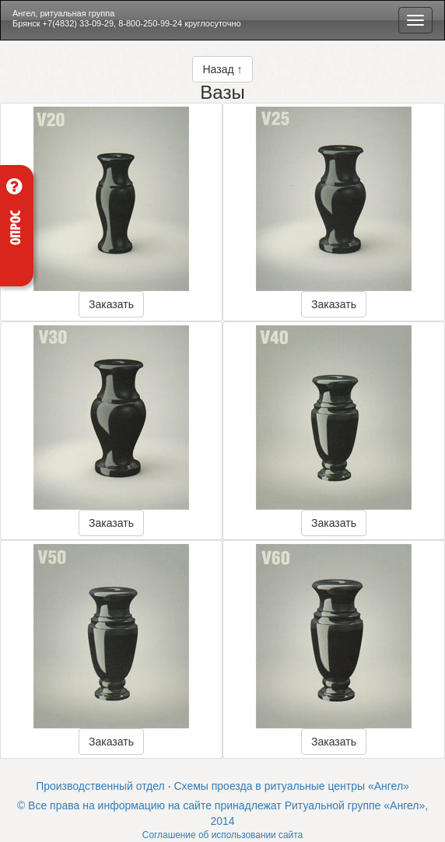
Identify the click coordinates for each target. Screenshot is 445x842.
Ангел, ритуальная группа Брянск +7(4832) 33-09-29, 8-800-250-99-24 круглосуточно (126, 18)
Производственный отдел (100, 786)
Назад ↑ (222, 69)
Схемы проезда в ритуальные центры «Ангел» (290, 786)
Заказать (111, 304)
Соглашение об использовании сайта (222, 835)
